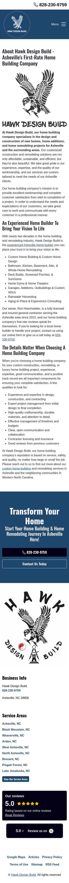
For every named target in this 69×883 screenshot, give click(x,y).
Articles (33, 857)
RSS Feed (52, 864)
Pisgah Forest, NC (15, 765)
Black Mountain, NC (16, 729)
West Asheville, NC (15, 747)
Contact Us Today (34, 563)
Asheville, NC (11, 723)
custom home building (16, 468)
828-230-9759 (50, 4)
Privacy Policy (52, 857)
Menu (59, 24)
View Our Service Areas (15, 779)
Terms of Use (19, 864)
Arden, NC (9, 741)
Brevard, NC (10, 759)
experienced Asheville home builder (30, 245)
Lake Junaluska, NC (16, 770)
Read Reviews (14, 815)
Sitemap (37, 864)
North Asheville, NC (16, 753)
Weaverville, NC (13, 735)
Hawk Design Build (23, 874)
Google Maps (16, 857)
